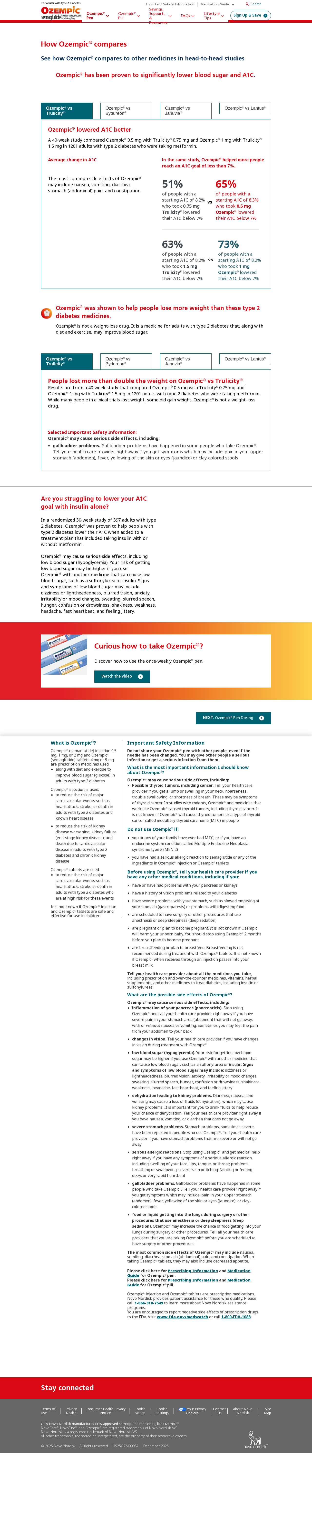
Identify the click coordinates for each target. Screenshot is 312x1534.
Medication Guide (214, 7)
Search (256, 6)
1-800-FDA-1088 (236, 1397)
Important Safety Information (170, 7)
